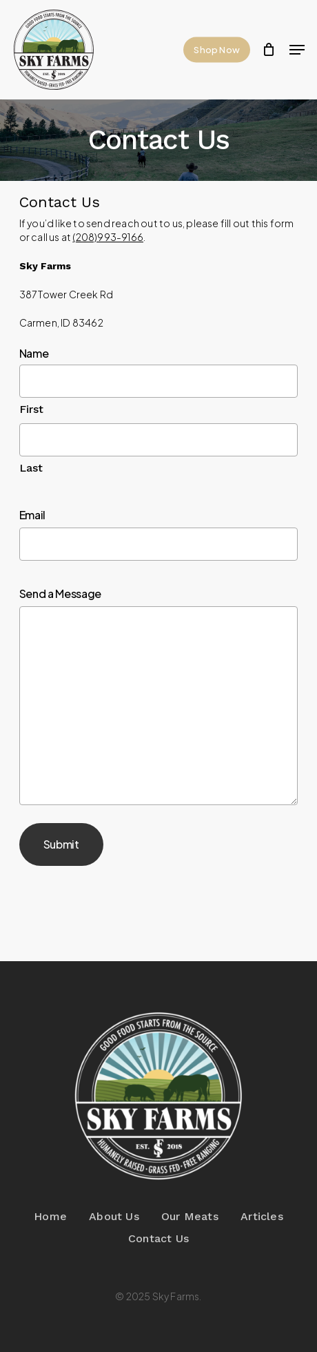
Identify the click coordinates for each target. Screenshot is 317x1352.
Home (50, 1216)
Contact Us (158, 1238)
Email (32, 515)
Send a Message (60, 593)
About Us (114, 1216)
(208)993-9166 (107, 237)
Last (31, 467)
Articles (262, 1216)
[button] (297, 50)
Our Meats (189, 1216)
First (31, 409)
